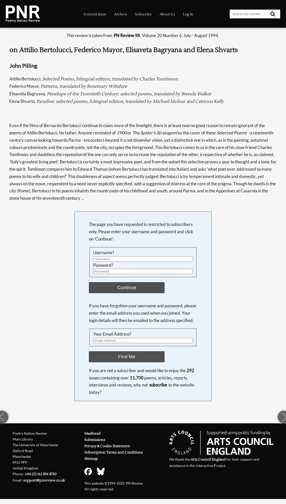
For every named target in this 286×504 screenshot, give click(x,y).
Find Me (126, 356)
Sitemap (91, 459)
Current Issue (95, 14)
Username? (103, 252)
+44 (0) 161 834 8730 (40, 474)
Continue (126, 287)
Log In (188, 14)
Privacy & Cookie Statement (107, 446)
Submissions (94, 440)
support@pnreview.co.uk (44, 480)
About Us (167, 14)
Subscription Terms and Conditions (113, 452)
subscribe (158, 385)
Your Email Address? (112, 334)
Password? (103, 265)
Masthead (92, 433)
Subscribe (143, 14)
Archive (120, 14)
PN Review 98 (127, 35)
